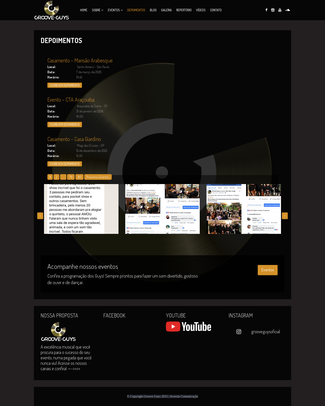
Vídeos (201, 10)
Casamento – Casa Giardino (74, 138)
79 (70, 177)
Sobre (96, 10)
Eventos (114, 10)
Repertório (184, 10)
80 (79, 177)
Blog (153, 10)
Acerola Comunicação (184, 396)
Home (83, 10)
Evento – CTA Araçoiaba (70, 99)
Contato (216, 10)
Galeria (166, 10)
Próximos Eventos (97, 177)
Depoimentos (136, 10)
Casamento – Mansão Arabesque (80, 60)
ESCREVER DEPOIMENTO (65, 85)
